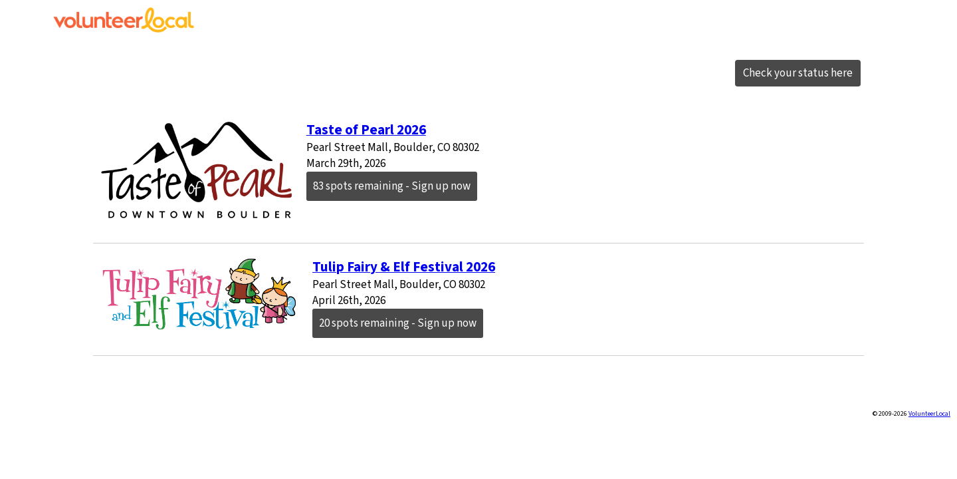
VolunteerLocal (929, 413)
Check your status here (798, 73)
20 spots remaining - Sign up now (398, 323)
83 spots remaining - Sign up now (392, 186)
